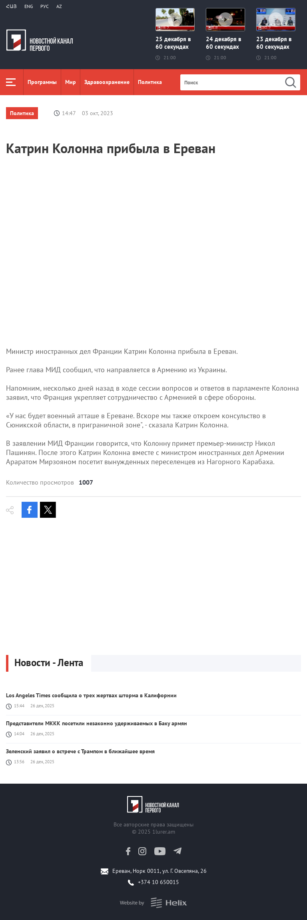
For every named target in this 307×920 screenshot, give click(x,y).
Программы (42, 82)
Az (59, 6)
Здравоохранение (107, 82)
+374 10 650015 (158, 882)
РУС (44, 6)
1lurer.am (163, 831)
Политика (150, 82)
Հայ (11, 6)
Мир (70, 82)
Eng (28, 6)
